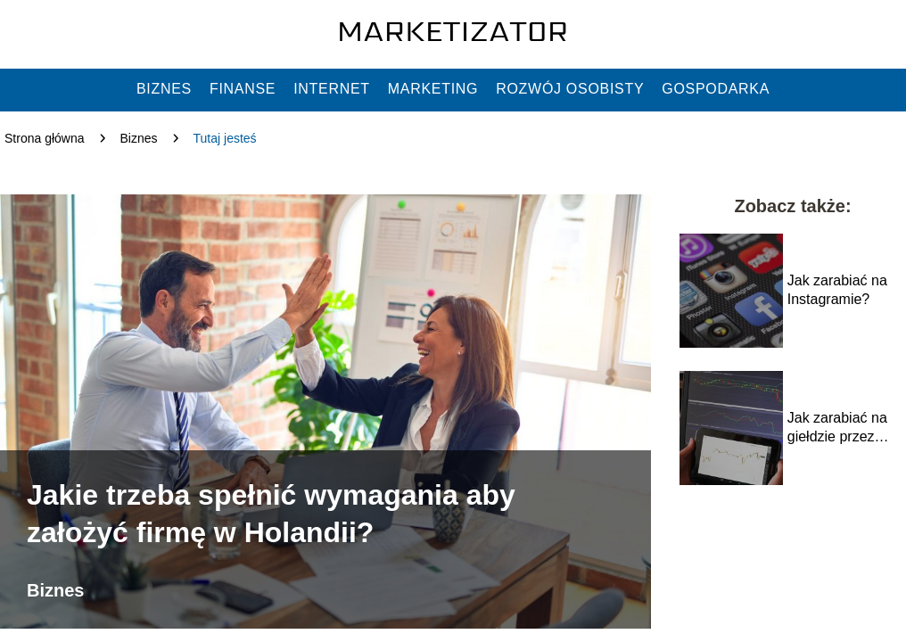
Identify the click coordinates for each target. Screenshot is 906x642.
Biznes (164, 88)
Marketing (433, 88)
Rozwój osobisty (570, 88)
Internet (331, 88)
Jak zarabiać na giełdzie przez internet (837, 428)
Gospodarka (716, 88)
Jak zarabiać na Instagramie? (837, 290)
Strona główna (44, 138)
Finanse (243, 88)
